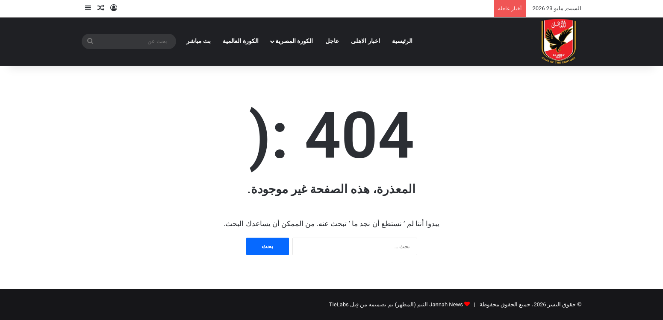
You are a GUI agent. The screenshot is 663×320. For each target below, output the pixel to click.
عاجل (332, 41)
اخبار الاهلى (365, 41)
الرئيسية (402, 41)
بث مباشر (198, 41)
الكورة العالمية (241, 41)
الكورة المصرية (294, 41)
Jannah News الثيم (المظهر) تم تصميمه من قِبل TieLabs (396, 304)
